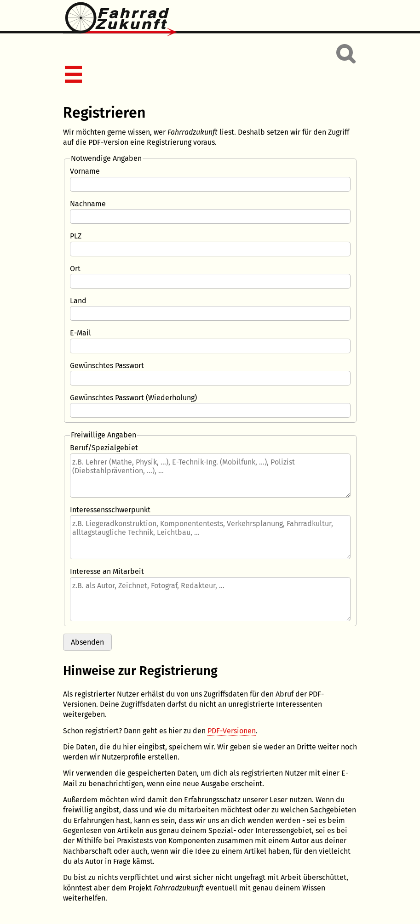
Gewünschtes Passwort (107, 365)
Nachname (88, 203)
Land (78, 300)
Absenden (87, 642)
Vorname (85, 171)
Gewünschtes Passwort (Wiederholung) (133, 397)
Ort (75, 268)
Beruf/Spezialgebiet (104, 447)
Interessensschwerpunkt (110, 509)
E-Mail (80, 333)
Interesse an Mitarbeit (107, 571)
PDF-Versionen (231, 730)
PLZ (75, 236)
